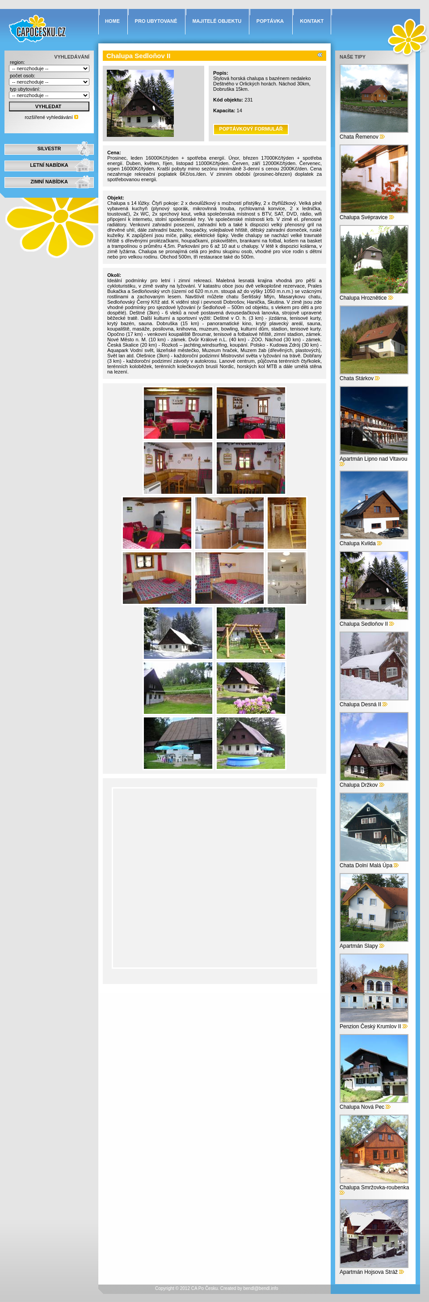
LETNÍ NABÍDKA (49, 165)
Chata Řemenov (359, 137)
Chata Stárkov (357, 378)
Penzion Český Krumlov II (370, 1026)
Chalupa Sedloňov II (364, 624)
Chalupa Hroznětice (363, 298)
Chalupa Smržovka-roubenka (374, 1187)
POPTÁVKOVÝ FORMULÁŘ (250, 128)
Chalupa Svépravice (363, 217)
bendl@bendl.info (260, 1288)
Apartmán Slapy (359, 946)
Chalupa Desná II (360, 704)
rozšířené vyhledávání (49, 117)
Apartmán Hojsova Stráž (369, 1272)
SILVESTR (49, 148)
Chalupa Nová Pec (362, 1107)
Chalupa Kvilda (358, 543)
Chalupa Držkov (359, 785)
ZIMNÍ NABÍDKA (49, 181)
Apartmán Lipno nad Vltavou (373, 459)
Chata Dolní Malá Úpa (366, 865)
